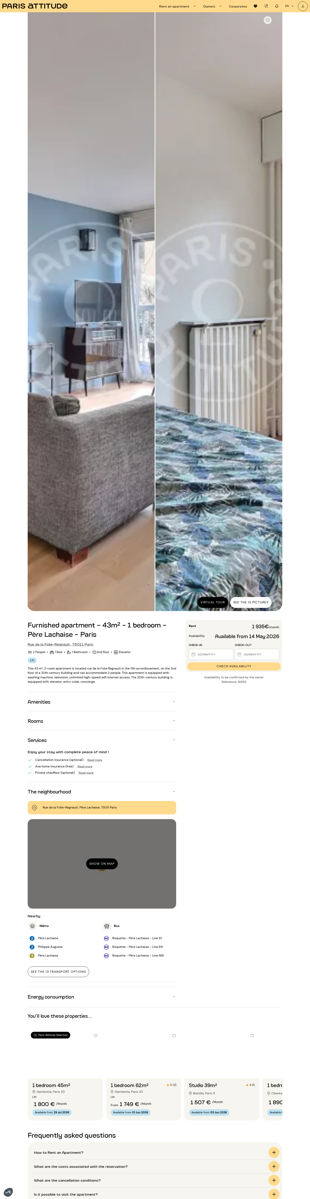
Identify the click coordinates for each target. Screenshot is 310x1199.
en (290, 6)
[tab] (178, 6)
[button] (8, 1192)
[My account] (303, 6)
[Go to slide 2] (65, 1070)
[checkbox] (268, 20)
